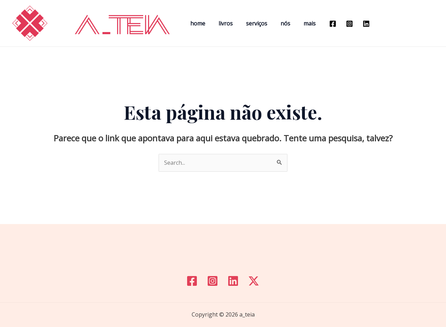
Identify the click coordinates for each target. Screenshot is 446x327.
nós (278, 23)
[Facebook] (322, 23)
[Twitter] (253, 281)
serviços (251, 23)
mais (300, 23)
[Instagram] (339, 23)
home (196, 23)
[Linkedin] (355, 23)
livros (222, 23)
